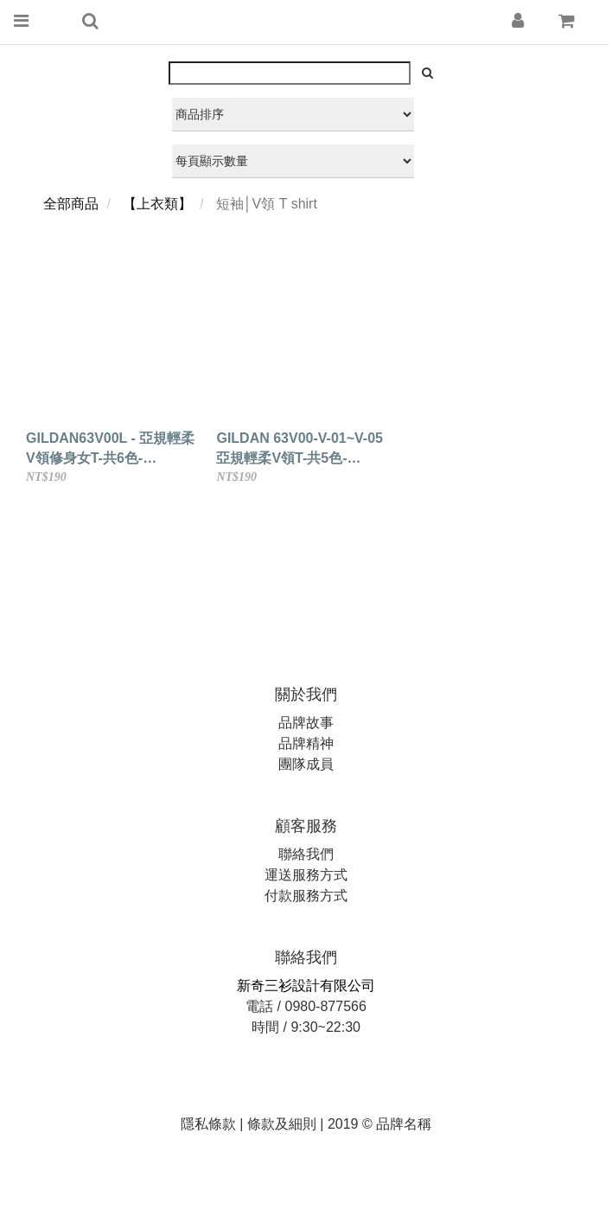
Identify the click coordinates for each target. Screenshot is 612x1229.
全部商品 (71, 203)
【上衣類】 (157, 203)
